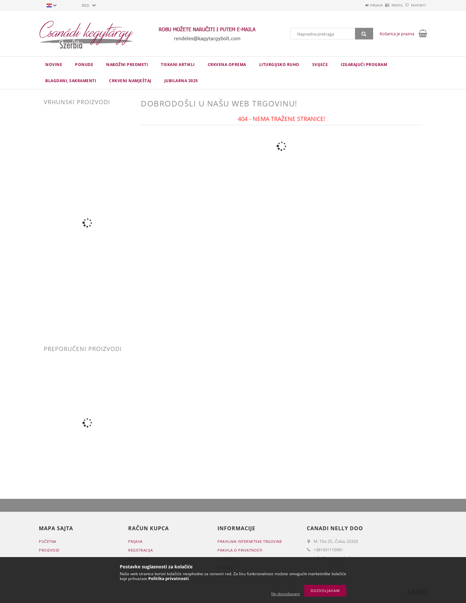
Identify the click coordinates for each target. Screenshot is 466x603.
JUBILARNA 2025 (181, 80)
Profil (386, 5)
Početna (47, 541)
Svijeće (320, 64)
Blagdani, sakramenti (70, 80)
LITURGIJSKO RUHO (279, 64)
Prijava (357, 5)
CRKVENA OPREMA (227, 64)
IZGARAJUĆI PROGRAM (364, 64)
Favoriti (414, 5)
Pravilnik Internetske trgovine (249, 541)
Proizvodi (49, 550)
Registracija (140, 550)
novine (53, 64)
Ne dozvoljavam (285, 594)
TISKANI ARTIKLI (178, 64)
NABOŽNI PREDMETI (127, 64)
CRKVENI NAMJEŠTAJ (130, 80)
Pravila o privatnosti (239, 550)
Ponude (84, 64)
